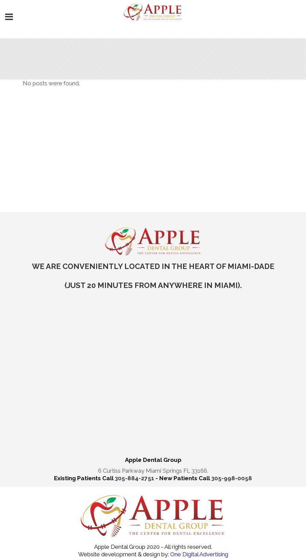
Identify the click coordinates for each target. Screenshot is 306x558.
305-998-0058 (231, 478)
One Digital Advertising (198, 554)
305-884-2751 (135, 478)
